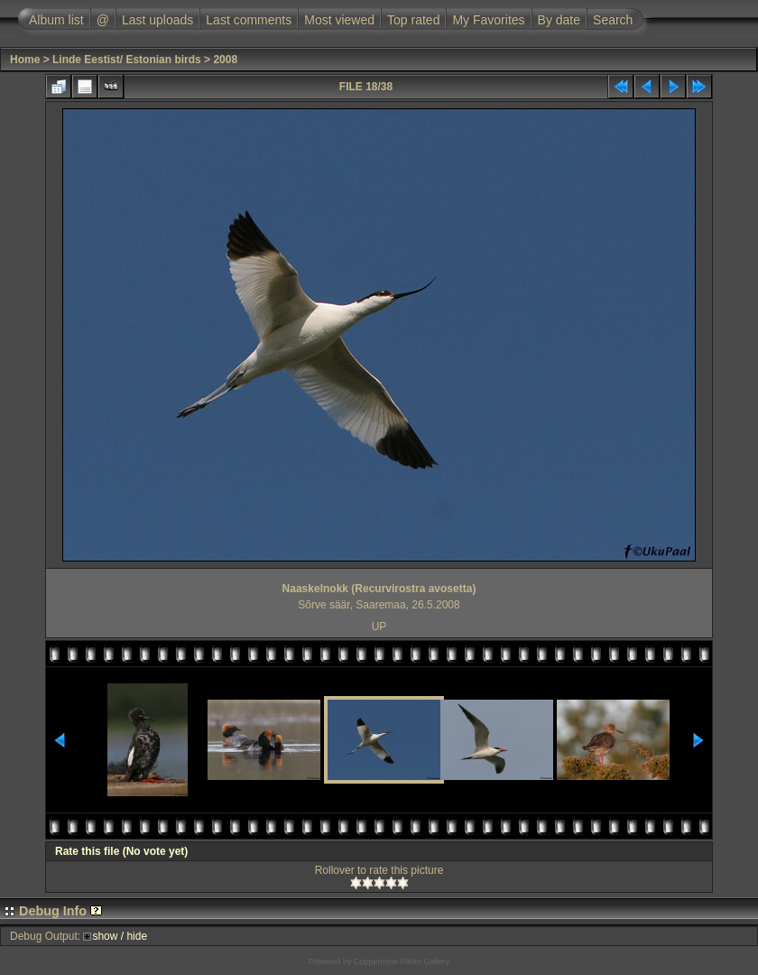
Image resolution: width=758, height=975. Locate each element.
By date (559, 20)
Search (613, 20)
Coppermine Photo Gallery (401, 961)
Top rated (413, 20)
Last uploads (157, 20)
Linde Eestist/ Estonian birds (126, 59)
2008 (225, 59)
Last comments (248, 20)
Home (25, 59)
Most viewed (339, 20)
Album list (56, 20)
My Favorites (488, 20)
